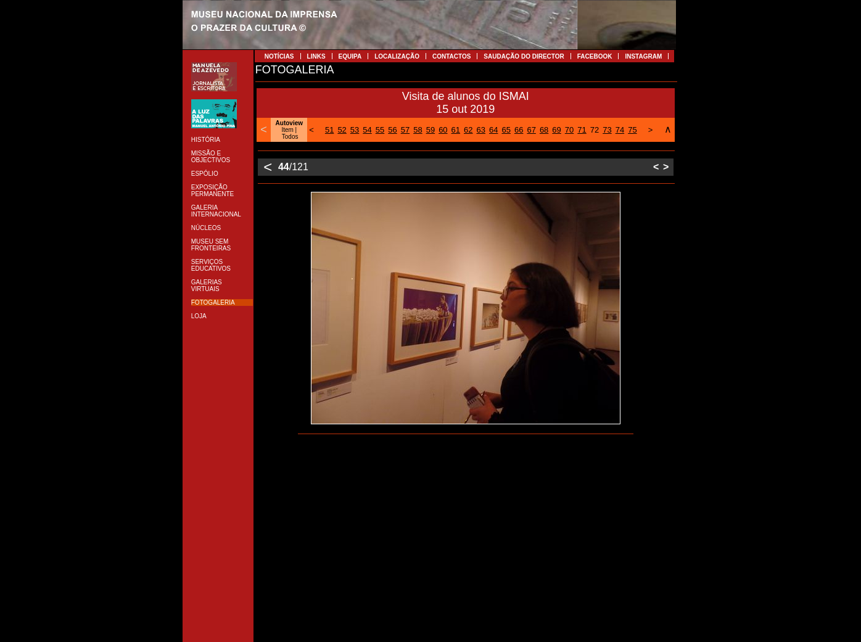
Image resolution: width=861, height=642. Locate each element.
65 (505, 129)
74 (620, 129)
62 (468, 129)
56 (392, 129)
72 (594, 129)
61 (455, 129)
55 (380, 129)
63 (481, 129)
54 (367, 129)
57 (405, 129)
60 (443, 129)
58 (417, 129)
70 (569, 129)
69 (556, 129)
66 (518, 129)
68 (544, 129)
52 (341, 129)
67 (531, 129)
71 (581, 129)
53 (354, 129)
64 (493, 129)
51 (329, 129)
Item (287, 129)
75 (632, 129)
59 (430, 129)
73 (607, 129)
